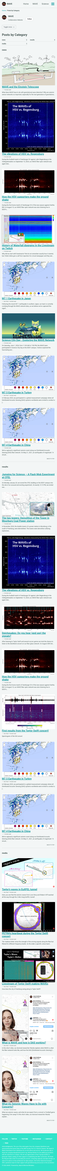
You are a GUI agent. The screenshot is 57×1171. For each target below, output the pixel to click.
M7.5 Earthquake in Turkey (17, 392)
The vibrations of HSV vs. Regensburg (23, 153)
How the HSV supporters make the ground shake (25, 198)
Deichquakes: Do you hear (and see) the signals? (24, 634)
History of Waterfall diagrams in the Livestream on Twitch (28, 247)
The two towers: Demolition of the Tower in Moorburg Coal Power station (25, 519)
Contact (47, 1139)
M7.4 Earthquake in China (16, 445)
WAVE (9, 4)
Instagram (35, 1139)
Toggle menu (8, 27)
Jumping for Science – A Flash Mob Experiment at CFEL (28, 476)
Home (26, 4)
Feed (5, 1143)
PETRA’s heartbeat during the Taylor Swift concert (25, 935)
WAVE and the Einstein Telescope (20, 86)
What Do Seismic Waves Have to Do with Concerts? (24, 1105)
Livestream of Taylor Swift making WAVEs (25, 983)
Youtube (23, 1139)
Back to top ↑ (51, 458)
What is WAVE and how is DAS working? (24, 1042)
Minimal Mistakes (28, 1165)
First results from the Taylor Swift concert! (25, 730)
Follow (29, 19)
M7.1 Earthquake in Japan (16, 298)
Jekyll (20, 1165)
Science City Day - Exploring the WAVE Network (28, 340)
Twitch (13, 1139)
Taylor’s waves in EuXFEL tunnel (19, 889)
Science (45, 4)
